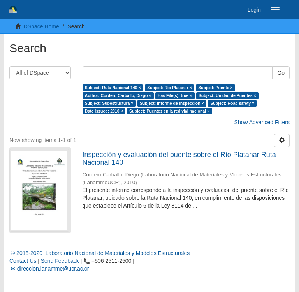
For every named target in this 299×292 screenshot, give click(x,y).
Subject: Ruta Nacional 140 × (113, 87)
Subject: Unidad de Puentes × (227, 95)
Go (281, 73)
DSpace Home (41, 26)
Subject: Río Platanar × (169, 87)
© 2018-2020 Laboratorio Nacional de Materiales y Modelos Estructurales (99, 253)
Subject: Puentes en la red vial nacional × (169, 111)
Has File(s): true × (175, 95)
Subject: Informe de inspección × (172, 103)
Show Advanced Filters (262, 122)
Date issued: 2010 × (104, 111)
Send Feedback (60, 261)
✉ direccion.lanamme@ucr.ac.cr (49, 269)
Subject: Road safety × (232, 103)
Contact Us (22, 261)
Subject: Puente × (215, 87)
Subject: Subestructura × (109, 103)
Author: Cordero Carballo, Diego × (118, 95)
